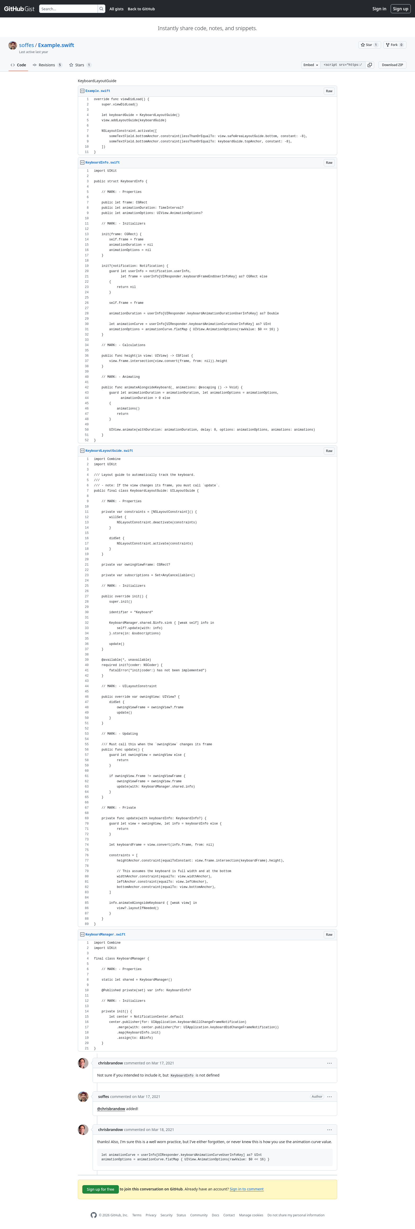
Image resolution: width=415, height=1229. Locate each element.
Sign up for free (100, 1189)
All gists (117, 8)
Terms (137, 1215)
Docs (215, 1215)
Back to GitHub (141, 8)
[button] (369, 65)
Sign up (400, 9)
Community (199, 1215)
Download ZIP (392, 65)
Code (18, 64)
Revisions (48, 65)
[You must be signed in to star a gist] (369, 45)
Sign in (379, 9)
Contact (229, 1215)
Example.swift (56, 45)
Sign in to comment (247, 1188)
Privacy (151, 1215)
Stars (80, 65)
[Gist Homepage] (19, 9)
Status (181, 1215)
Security (167, 1215)
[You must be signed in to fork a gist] (395, 45)
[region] (207, 126)
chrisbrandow (110, 1062)
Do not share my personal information (296, 1215)
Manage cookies (251, 1215)
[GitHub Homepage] (94, 1215)
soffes (26, 45)
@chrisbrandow (111, 1108)
